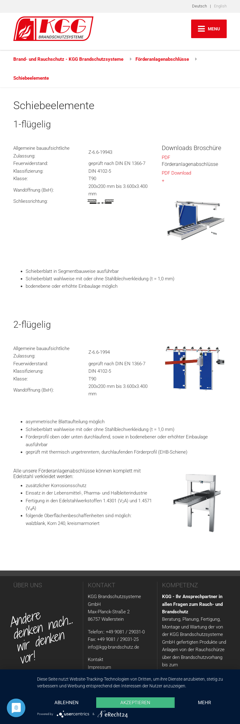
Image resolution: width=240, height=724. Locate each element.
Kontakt (95, 659)
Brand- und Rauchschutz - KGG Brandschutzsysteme (68, 59)
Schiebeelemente (31, 78)
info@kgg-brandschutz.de (113, 647)
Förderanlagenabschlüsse (162, 59)
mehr (204, 702)
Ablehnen (66, 702)
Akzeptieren (135, 702)
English (220, 6)
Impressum (99, 667)
